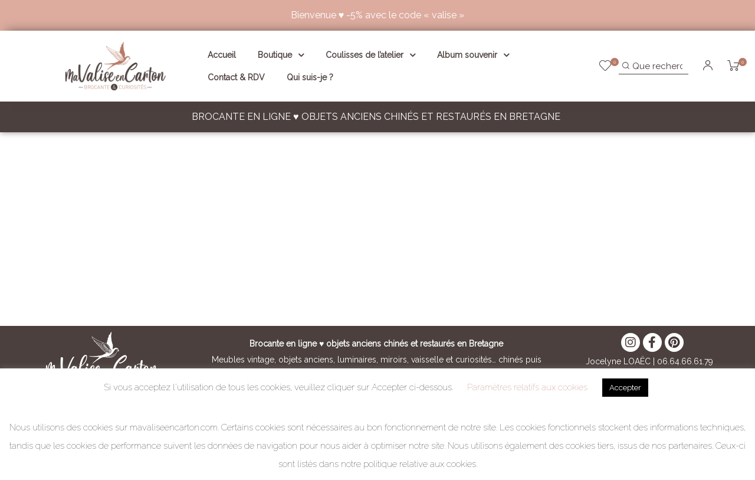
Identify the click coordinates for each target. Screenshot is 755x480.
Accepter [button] (625, 387)
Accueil (222, 55)
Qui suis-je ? (310, 77)
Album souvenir (473, 55)
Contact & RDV (236, 77)
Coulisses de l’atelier (370, 55)
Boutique (281, 55)
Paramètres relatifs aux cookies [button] (527, 387)
